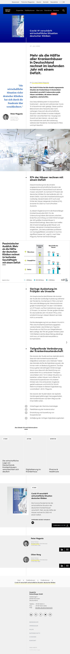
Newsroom (15, 2)
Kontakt (32, 640)
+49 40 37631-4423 (35, 561)
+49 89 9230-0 (39, 604)
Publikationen (30, 580)
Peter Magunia (16, 114)
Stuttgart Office (14, 119)
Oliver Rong (36, 555)
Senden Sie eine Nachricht (43, 608)
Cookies (32, 637)
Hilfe (31, 629)
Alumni (39, 2)
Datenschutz (34, 633)
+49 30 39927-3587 (36, 545)
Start (19, 580)
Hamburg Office (35, 560)
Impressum (33, 626)
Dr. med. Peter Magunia (40, 83)
